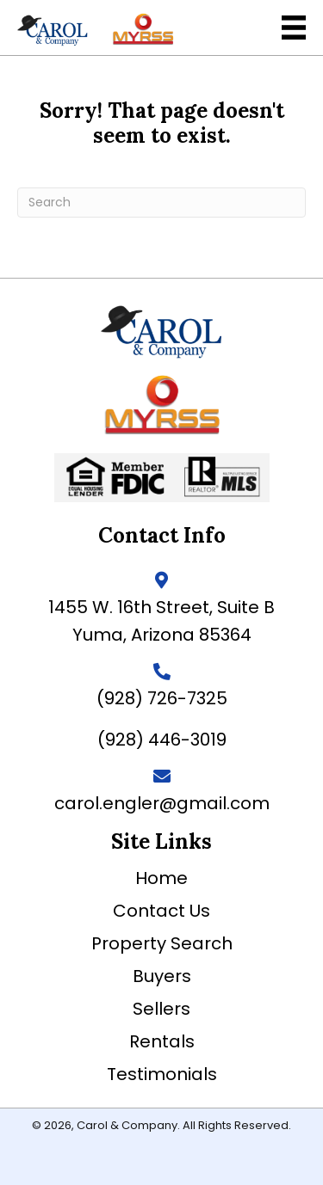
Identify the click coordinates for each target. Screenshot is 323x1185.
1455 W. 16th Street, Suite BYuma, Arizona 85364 (161, 621)
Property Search (162, 943)
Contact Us (161, 911)
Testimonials (162, 1074)
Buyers (162, 976)
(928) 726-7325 (161, 698)
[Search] (161, 202)
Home (161, 878)
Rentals (162, 1041)
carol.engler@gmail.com (162, 803)
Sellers (161, 1009)
